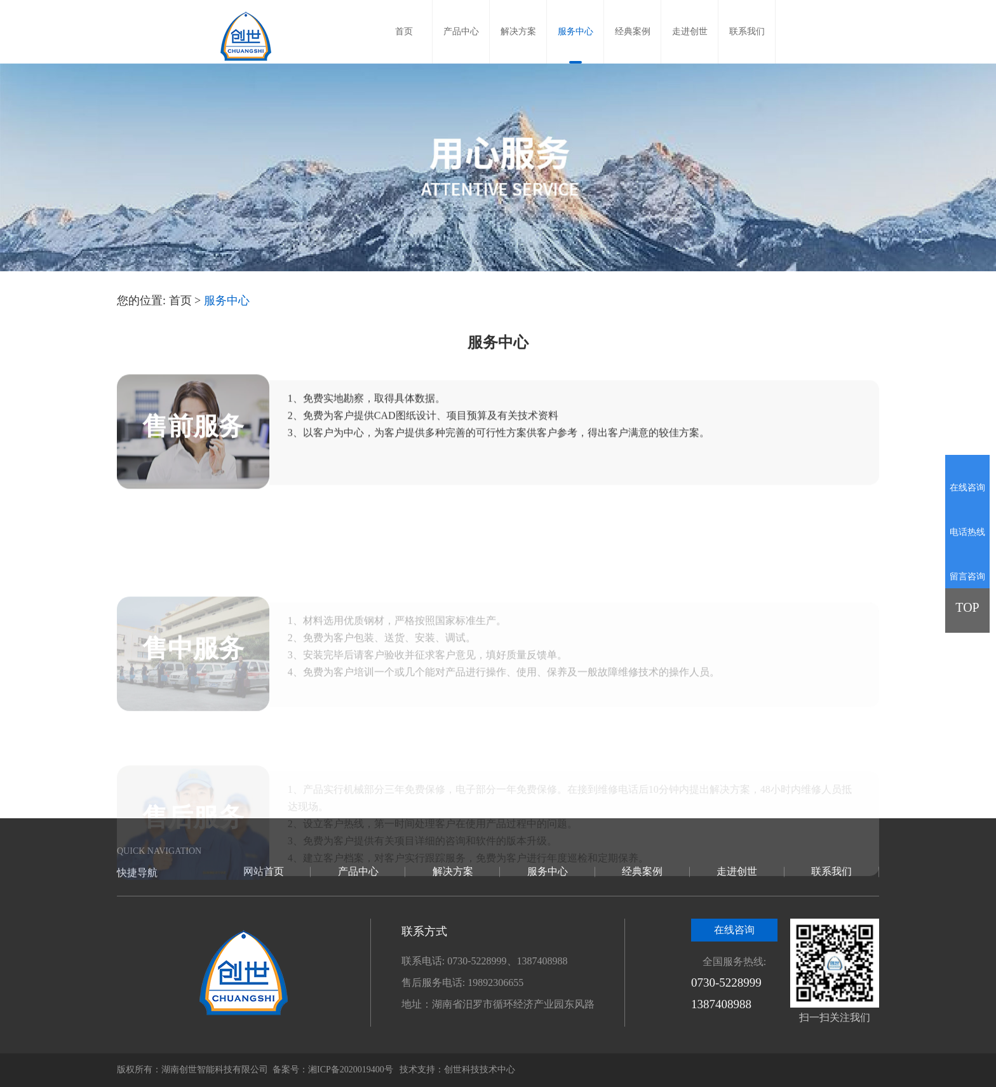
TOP (967, 607)
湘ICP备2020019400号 (350, 1069)
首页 (404, 31)
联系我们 (747, 31)
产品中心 (461, 31)
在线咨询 (734, 929)
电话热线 (967, 532)
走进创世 (690, 31)
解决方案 (518, 31)
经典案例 (632, 31)
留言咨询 (967, 576)
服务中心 (575, 31)
